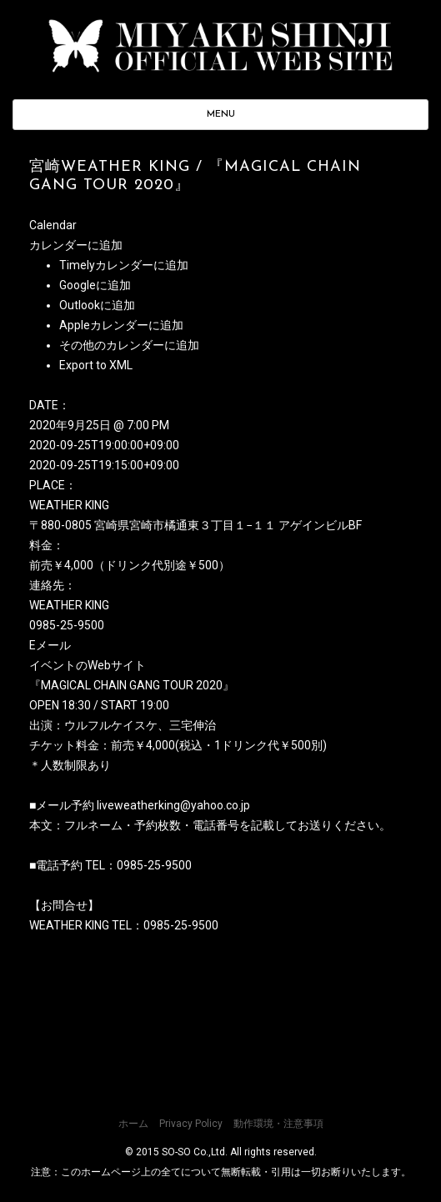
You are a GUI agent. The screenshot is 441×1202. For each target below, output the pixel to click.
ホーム (133, 1123)
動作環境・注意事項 (278, 1123)
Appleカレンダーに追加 (121, 325)
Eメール (50, 645)
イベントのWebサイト (87, 665)
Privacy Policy (191, 1123)
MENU (221, 114)
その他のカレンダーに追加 (129, 345)
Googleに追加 (95, 285)
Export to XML (96, 365)
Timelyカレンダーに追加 (123, 265)
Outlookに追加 (97, 305)
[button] (76, 245)
